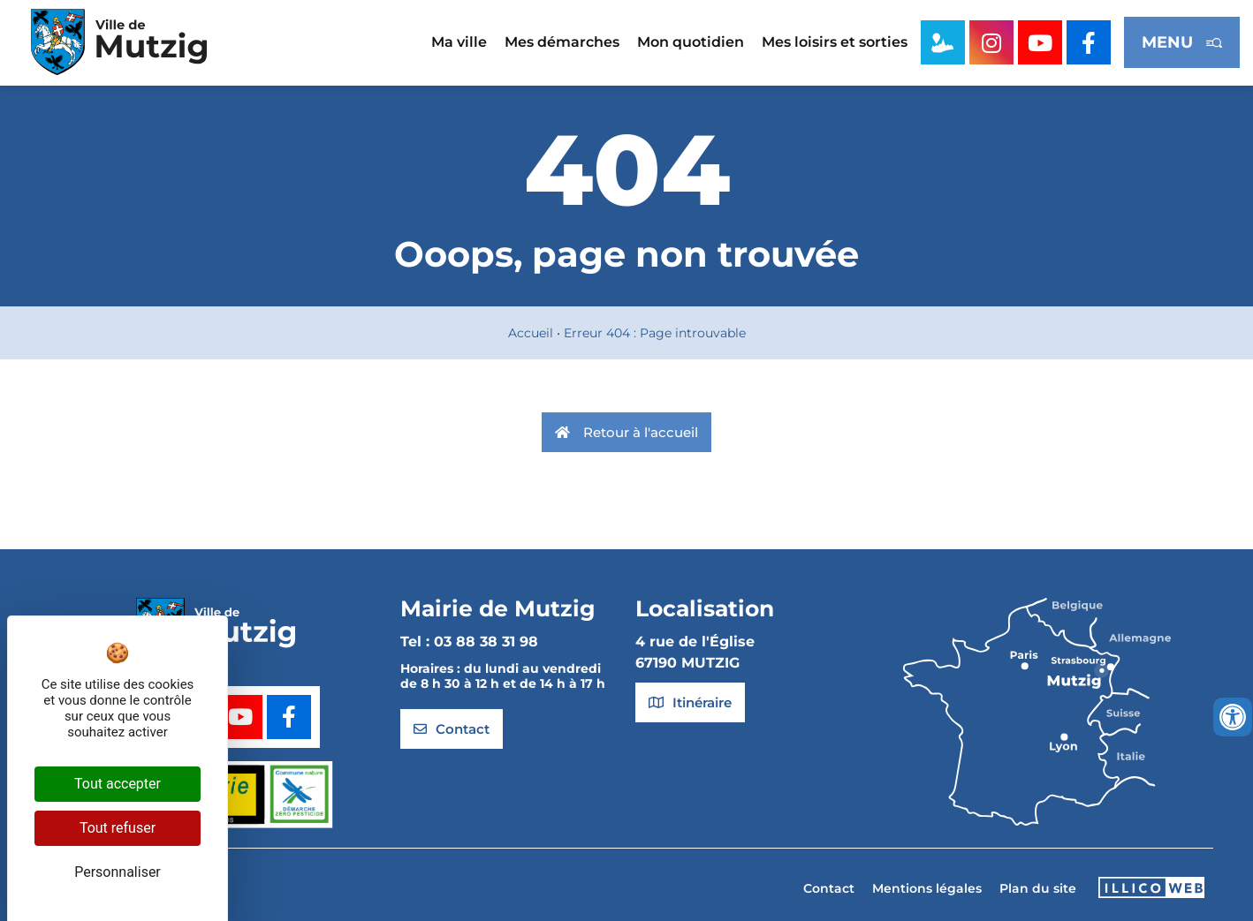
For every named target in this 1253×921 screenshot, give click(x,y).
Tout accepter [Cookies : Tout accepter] (117, 783)
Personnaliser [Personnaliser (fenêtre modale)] (117, 872)
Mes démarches (562, 42)
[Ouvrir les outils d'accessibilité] (1232, 717)
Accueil (530, 333)
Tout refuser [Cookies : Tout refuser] (118, 827)
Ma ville (459, 42)
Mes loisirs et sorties (834, 42)
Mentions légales (927, 888)
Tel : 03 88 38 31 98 (469, 641)
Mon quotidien (690, 42)
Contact (828, 888)
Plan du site (1037, 888)
